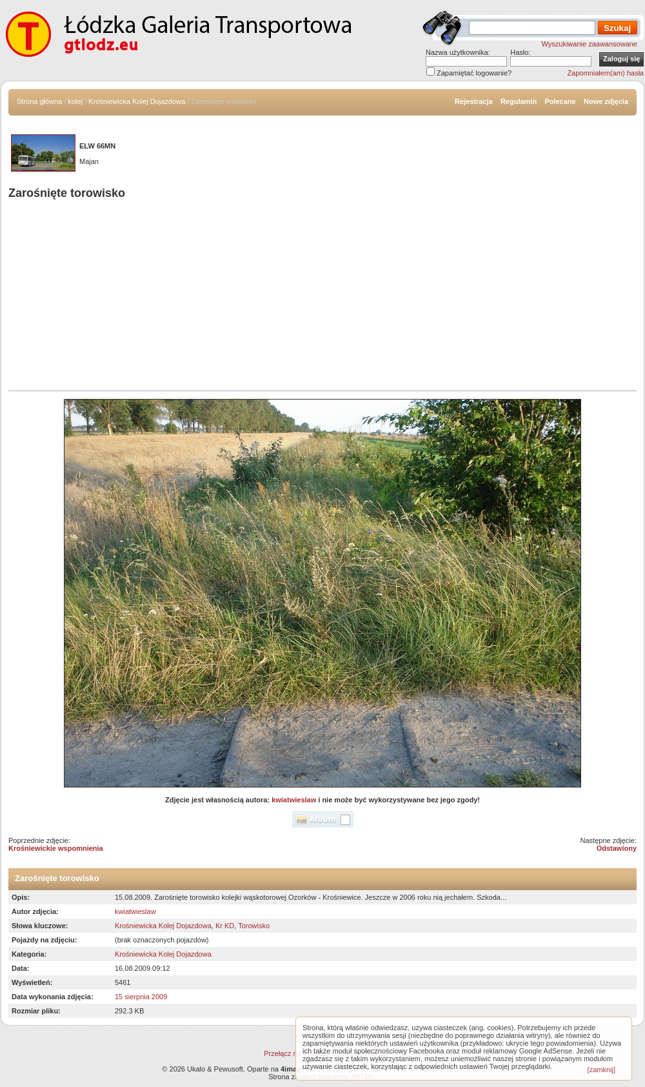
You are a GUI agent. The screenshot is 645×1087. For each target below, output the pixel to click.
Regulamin (519, 101)
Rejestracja (474, 101)
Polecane (559, 101)
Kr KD (224, 926)
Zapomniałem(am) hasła (605, 73)
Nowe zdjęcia (606, 101)
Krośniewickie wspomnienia (55, 848)
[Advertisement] (322, 297)
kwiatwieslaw (294, 800)
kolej (75, 101)
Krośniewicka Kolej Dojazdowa (136, 101)
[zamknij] (601, 1069)
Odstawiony (617, 848)
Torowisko (254, 926)
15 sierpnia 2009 (141, 997)
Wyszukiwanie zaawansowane (589, 44)
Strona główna (39, 101)
